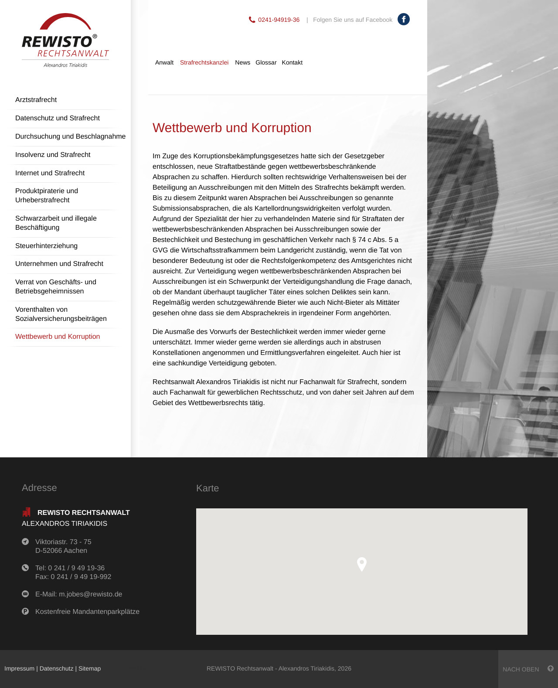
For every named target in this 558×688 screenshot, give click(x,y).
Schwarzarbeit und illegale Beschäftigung (56, 223)
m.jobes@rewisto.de (90, 594)
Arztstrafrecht (36, 100)
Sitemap (89, 668)
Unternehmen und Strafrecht (59, 264)
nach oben (528, 669)
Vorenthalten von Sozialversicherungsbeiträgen (61, 314)
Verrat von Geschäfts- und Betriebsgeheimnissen (55, 287)
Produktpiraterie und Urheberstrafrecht (46, 195)
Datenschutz (57, 668)
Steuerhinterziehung (46, 246)
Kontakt (292, 62)
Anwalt (164, 62)
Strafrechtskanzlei (204, 62)
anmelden (137, 668)
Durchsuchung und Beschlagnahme (70, 136)
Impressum (19, 668)
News (242, 62)
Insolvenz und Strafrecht (53, 155)
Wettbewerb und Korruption (57, 337)
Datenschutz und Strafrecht (57, 118)
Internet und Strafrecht (50, 173)
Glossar (265, 62)
